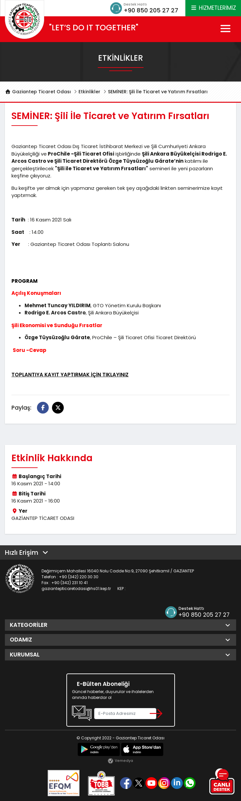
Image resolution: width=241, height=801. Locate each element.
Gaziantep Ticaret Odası (38, 91)
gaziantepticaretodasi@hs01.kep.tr (76, 588)
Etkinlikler (89, 91)
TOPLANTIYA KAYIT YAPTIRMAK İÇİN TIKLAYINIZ (70, 374)
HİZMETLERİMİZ (213, 8)
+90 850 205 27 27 (151, 10)
